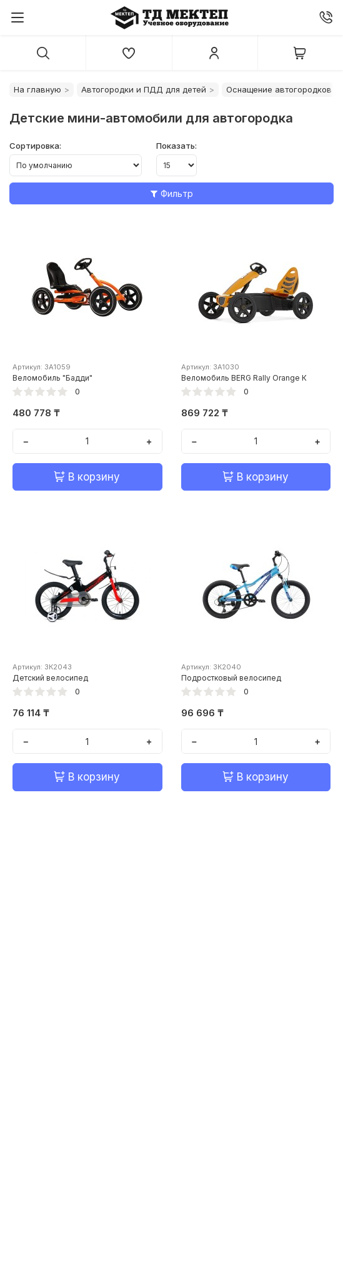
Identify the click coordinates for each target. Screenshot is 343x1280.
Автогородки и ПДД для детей (143, 89)
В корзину (87, 477)
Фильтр (172, 193)
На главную (37, 89)
